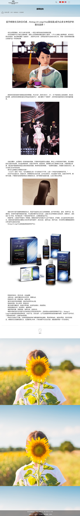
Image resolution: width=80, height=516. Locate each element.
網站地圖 (46, 514)
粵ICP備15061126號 (48, 511)
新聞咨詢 (16, 11)
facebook (36, 514)
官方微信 (41, 514)
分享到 (50, 514)
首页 (12, 11)
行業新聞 (21, 11)
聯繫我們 (31, 514)
